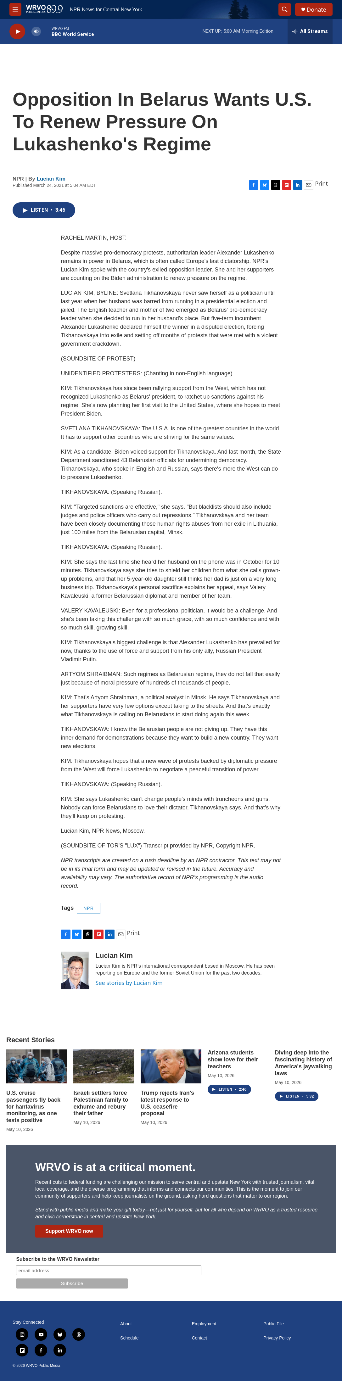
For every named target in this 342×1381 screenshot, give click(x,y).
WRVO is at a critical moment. (115, 1167)
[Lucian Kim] (75, 970)
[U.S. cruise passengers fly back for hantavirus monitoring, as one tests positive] (36, 1066)
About (126, 1324)
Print (321, 183)
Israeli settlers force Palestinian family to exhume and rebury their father (100, 1103)
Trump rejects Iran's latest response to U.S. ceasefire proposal (167, 1103)
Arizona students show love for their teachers (233, 1059)
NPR (88, 908)
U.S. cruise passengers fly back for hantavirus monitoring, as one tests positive (33, 1107)
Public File (273, 1324)
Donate (316, 9)
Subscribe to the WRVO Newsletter (57, 1259)
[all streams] (310, 31)
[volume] (36, 32)
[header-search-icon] (284, 9)
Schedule (129, 1338)
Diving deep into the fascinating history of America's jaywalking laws (303, 1062)
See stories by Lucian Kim (129, 983)
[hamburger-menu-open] (15, 9)
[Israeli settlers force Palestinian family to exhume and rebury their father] (103, 1066)
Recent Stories (30, 1040)
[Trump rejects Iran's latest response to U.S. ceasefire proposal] (171, 1066)
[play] (17, 31)
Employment (204, 1324)
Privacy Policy (277, 1338)
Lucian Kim (51, 179)
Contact (199, 1338)
